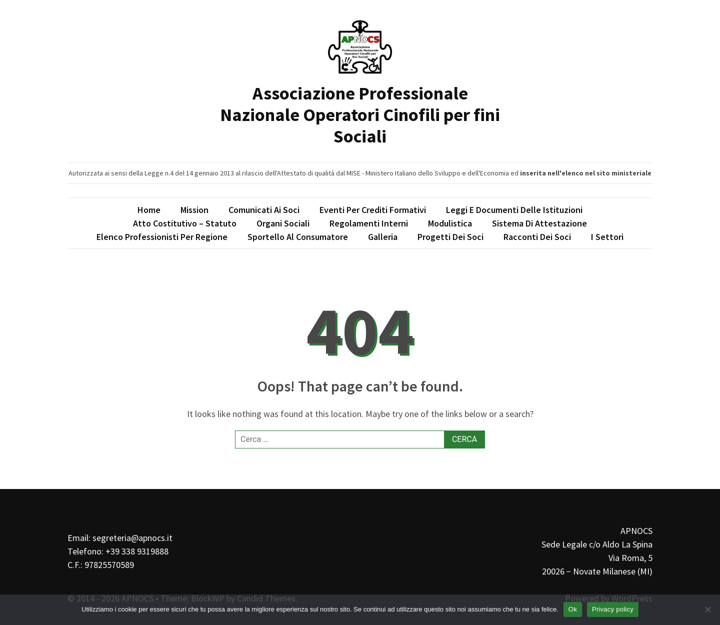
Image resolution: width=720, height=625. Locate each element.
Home (149, 210)
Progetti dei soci (451, 236)
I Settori (607, 236)
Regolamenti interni (369, 223)
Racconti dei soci (537, 236)
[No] (707, 609)
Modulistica (450, 223)
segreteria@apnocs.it (132, 538)
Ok (572, 609)
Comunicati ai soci (264, 210)
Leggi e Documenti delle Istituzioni (514, 210)
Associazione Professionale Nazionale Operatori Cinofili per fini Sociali (360, 115)
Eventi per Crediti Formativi (373, 210)
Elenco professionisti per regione (162, 236)
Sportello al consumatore (298, 236)
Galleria (383, 236)
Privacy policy (613, 609)
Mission (194, 210)
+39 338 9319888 (137, 551)
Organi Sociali (283, 223)
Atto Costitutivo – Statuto (184, 223)
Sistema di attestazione (539, 223)
